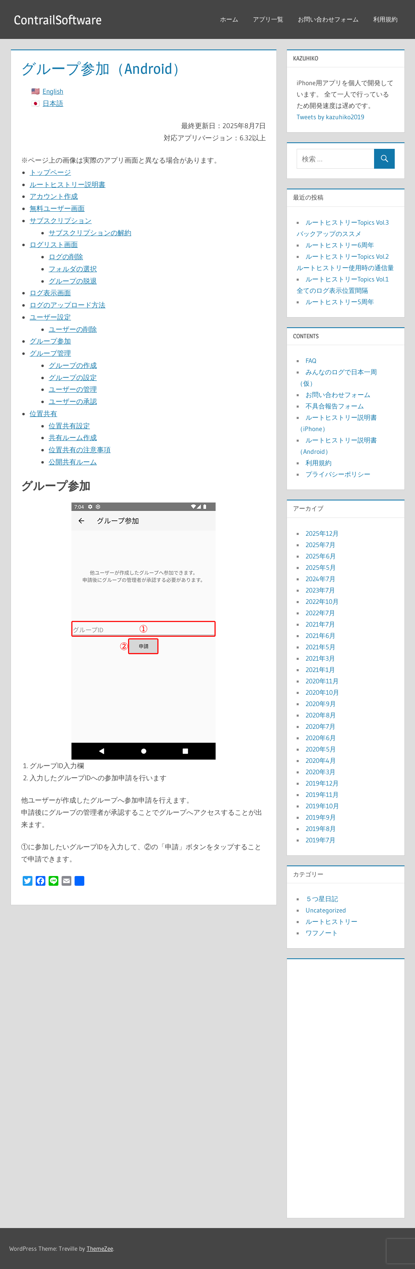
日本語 (53, 103)
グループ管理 (50, 353)
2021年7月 (320, 624)
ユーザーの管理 (73, 389)
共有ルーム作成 (73, 437)
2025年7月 (321, 545)
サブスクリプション (61, 220)
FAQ (311, 360)
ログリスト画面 (54, 244)
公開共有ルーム (73, 461)
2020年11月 (322, 681)
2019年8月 (321, 829)
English (53, 91)
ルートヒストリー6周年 (340, 245)
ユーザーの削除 (73, 329)
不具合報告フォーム (335, 406)
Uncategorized (326, 910)
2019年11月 (322, 794)
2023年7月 (320, 590)
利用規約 (385, 19)
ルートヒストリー (331, 921)
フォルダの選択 (73, 268)
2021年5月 (321, 647)
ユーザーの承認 (73, 401)
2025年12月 (322, 533)
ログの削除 (66, 256)
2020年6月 (321, 738)
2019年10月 (322, 806)
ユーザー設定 (50, 317)
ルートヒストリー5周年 (340, 302)
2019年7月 (321, 840)
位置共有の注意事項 (80, 449)
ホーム (229, 19)
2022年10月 (322, 601)
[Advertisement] (346, 1086)
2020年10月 (322, 692)
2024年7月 (321, 579)
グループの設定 (73, 377)
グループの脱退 (73, 281)
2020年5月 (321, 749)
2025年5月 (321, 567)
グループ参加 (50, 341)
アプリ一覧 (268, 19)
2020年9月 (321, 704)
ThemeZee (100, 1248)
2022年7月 (320, 613)
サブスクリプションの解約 (90, 232)
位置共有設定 (69, 425)
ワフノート (322, 933)
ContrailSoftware (59, 20)
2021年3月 (320, 658)
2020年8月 (321, 715)
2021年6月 (321, 635)
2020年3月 (321, 772)
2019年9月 (321, 817)
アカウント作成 (54, 196)
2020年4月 (321, 760)
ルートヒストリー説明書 (67, 184)
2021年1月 (320, 670)
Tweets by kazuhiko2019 (330, 117)
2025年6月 (321, 556)
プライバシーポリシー (338, 474)
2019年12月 (322, 783)
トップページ (50, 172)
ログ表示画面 (50, 292)
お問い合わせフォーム (328, 19)
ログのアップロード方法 (67, 305)
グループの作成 (73, 365)
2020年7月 (321, 726)
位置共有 (43, 413)
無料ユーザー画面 (57, 208)
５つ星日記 (322, 899)
